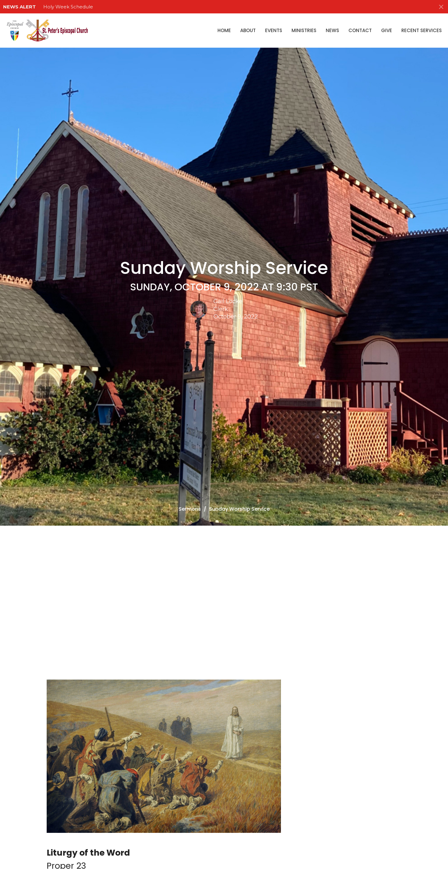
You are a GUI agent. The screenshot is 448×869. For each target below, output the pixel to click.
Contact (360, 30)
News (332, 30)
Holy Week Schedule (68, 7)
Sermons (190, 509)
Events (273, 30)
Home (224, 30)
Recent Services (421, 30)
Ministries (304, 30)
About (248, 30)
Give (386, 30)
